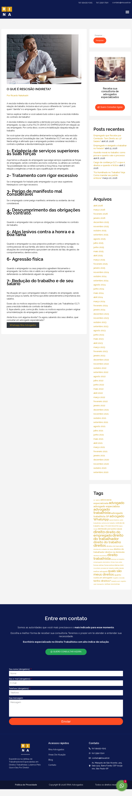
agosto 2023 (99, 330)
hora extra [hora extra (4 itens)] (118, 562)
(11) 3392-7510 (102, 2)
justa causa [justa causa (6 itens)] (119, 568)
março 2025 (99, 260)
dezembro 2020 (101, 459)
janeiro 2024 (99, 309)
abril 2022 (98, 393)
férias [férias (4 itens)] (113, 562)
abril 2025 (98, 255)
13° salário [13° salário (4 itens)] (96, 500)
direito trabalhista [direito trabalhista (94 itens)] (105, 556)
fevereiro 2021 (100, 451)
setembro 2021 (100, 422)
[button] (127, 12)
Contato (52, 765)
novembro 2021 (101, 414)
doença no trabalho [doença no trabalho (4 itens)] (117, 559)
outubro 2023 (99, 322)
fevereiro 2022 (100, 401)
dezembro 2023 (101, 314)
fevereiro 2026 (100, 214)
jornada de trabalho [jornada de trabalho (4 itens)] (107, 568)
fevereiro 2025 (100, 264)
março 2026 (99, 210)
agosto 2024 (99, 285)
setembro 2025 (100, 234)
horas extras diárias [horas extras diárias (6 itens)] (112, 565)
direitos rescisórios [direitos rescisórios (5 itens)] (100, 555)
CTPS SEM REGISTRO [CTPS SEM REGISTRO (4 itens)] (111, 526)
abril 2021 (98, 443)
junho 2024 (98, 289)
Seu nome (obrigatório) (19, 669)
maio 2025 (98, 251)
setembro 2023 (100, 326)
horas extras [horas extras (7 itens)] (98, 565)
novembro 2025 (101, 226)
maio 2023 (98, 339)
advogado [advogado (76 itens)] (116, 503)
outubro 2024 (99, 276)
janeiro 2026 (99, 218)
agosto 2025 (99, 239)
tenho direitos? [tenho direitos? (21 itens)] (102, 580)
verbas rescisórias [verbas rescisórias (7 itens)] (112, 584)
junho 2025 (98, 247)
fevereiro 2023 (100, 351)
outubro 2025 (99, 230)
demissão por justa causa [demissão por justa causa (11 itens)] (110, 529)
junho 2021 (98, 435)
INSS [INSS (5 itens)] (121, 565)
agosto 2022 (99, 376)
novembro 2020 (101, 464)
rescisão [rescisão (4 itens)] (122, 578)
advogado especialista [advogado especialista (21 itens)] (106, 506)
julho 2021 (98, 430)
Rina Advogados (56, 749)
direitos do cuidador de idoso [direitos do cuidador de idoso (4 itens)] (103, 549)
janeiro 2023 (99, 355)
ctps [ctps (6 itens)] (102, 526)
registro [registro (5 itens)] (115, 578)
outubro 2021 (99, 418)
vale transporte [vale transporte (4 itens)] (98, 584)
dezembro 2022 (101, 360)
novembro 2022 (101, 364)
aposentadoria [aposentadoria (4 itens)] (114, 520)
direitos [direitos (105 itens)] (99, 545)
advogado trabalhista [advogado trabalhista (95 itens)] (102, 511)
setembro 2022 (100, 372)
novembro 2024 (101, 272)
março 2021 (99, 447)
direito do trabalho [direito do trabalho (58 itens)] (107, 542)
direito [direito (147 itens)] (99, 532)
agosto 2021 (99, 426)
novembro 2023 (101, 318)
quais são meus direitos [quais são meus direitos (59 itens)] (107, 572)
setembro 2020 (100, 472)
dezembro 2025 (101, 222)
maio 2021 (98, 439)
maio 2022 (98, 389)
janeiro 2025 (99, 268)
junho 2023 (98, 335)
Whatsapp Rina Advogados (23, 325)
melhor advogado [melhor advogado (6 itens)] (100, 571)
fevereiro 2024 (100, 305)
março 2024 (99, 301)
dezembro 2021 (101, 410)
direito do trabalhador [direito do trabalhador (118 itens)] (108, 537)
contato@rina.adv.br (121, 2)
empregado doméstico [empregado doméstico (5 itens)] (101, 562)
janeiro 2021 (99, 455)
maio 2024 (98, 293)
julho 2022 (98, 380)
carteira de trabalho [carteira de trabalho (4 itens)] (108, 523)
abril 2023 (98, 343)
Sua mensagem (16, 698)
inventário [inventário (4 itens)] (96, 568)
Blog (50, 760)
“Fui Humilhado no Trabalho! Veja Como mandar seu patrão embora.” (109, 175)
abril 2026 (98, 205)
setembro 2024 (100, 280)
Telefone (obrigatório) (19, 688)
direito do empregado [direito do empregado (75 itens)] (106, 533)
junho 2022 (98, 384)
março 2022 (99, 397)
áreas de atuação (57, 754)
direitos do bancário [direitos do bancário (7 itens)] (114, 546)
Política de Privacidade (26, 785)
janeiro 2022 (99, 405)
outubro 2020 (99, 468)
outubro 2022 (99, 368)
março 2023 (99, 347)
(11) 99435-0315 (85, 2)
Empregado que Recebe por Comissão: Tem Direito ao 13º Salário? (107, 138)
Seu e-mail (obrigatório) (20, 679)
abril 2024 (98, 297)
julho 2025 (98, 243)
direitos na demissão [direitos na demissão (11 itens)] (115, 552)
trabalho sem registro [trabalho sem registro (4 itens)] (118, 581)
